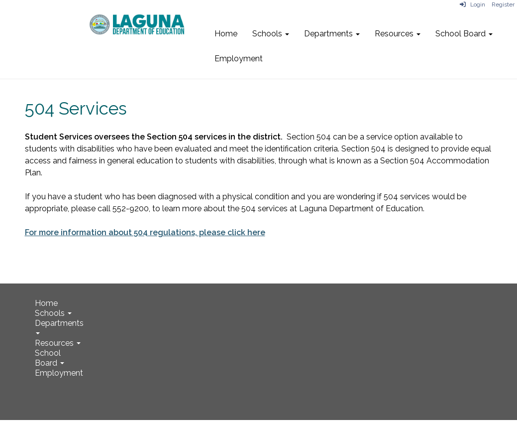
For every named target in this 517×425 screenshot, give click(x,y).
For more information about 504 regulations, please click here (145, 232)
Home (225, 33)
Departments (332, 33)
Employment (238, 58)
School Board (464, 33)
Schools (270, 33)
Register (503, 4)
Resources (397, 33)
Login (472, 4)
